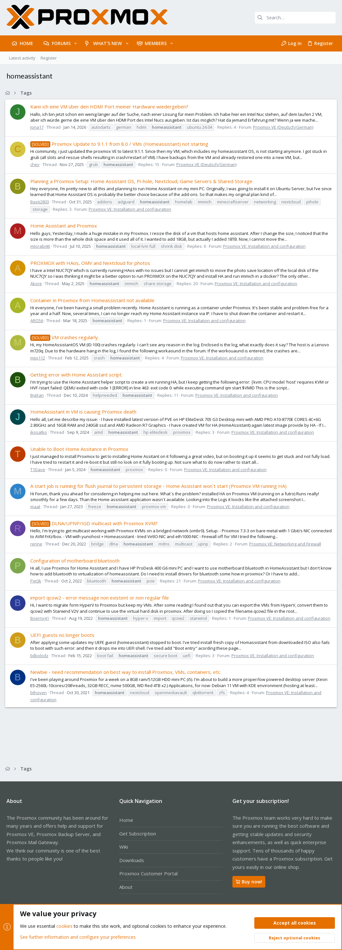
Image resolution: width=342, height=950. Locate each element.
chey (36, 164)
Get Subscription (137, 833)
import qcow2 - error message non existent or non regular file (101, 597)
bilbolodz (41, 661)
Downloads (131, 860)
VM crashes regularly (65, 337)
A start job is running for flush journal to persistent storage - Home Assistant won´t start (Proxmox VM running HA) (160, 486)
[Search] (295, 17)
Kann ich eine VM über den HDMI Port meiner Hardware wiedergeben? (111, 106)
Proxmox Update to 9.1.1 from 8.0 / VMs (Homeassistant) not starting (121, 144)
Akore (37, 283)
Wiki (123, 846)
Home (126, 820)
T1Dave (39, 469)
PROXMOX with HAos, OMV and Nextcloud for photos (91, 263)
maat (37, 506)
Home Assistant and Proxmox (65, 225)
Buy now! (249, 882)
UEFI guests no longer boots (64, 641)
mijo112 (39, 358)
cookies (64, 926)
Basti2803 (41, 202)
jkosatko (40, 432)
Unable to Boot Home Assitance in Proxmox (81, 449)
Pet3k (37, 581)
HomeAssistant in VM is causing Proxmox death (85, 411)
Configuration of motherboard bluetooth (76, 560)
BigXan (38, 395)
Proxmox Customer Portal (148, 873)
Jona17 (38, 127)
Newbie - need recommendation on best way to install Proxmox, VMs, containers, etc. (127, 678)
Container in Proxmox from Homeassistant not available (94, 300)
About (125, 887)
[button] (75, 43)
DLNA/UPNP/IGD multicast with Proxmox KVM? (95, 523)
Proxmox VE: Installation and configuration (131, 209)
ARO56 (38, 320)
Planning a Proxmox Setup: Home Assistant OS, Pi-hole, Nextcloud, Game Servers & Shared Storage (143, 181)
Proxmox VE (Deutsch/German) (284, 127)
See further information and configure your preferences (78, 937)
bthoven (40, 698)
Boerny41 (41, 618)
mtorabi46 (41, 246)
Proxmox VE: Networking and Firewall (286, 544)
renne (38, 544)
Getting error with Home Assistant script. (78, 374)
